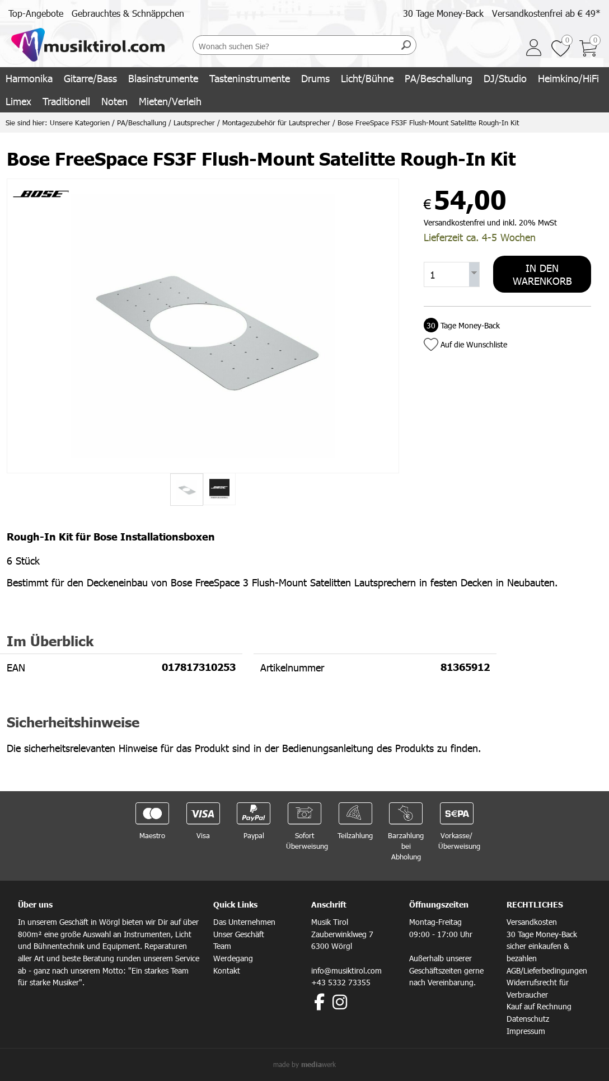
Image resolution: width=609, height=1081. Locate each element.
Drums (315, 78)
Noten (114, 101)
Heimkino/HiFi (568, 78)
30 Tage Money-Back (443, 13)
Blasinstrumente (163, 78)
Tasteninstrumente (249, 78)
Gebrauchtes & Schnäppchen (128, 13)
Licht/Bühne (367, 78)
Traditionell (66, 101)
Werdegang (233, 958)
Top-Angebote (35, 13)
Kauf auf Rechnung (539, 1006)
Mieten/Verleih (170, 101)
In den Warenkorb (542, 274)
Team (222, 946)
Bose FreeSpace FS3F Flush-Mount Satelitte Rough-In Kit (428, 122)
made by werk (304, 1064)
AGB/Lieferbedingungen (547, 970)
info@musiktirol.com (346, 970)
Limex (18, 101)
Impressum (526, 1031)
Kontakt (226, 970)
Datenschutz (528, 1018)
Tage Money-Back (462, 325)
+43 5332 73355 (341, 982)
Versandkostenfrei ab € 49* (546, 13)
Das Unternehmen (244, 921)
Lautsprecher (194, 122)
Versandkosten (532, 921)
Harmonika (29, 78)
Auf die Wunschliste (474, 344)
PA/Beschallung (438, 78)
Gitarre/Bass (90, 78)
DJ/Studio (505, 78)
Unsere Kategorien (80, 122)
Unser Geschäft (238, 934)
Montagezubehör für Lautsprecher (276, 122)
